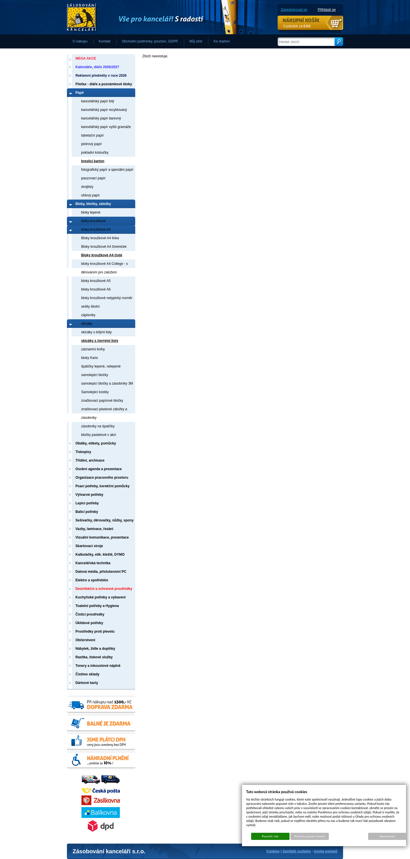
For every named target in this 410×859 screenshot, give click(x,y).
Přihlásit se (327, 9)
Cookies (273, 851)
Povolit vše (270, 836)
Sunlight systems (296, 851)
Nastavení (387, 836)
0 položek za (297, 26)
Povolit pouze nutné (309, 836)
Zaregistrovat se (294, 9)
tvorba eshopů (325, 851)
